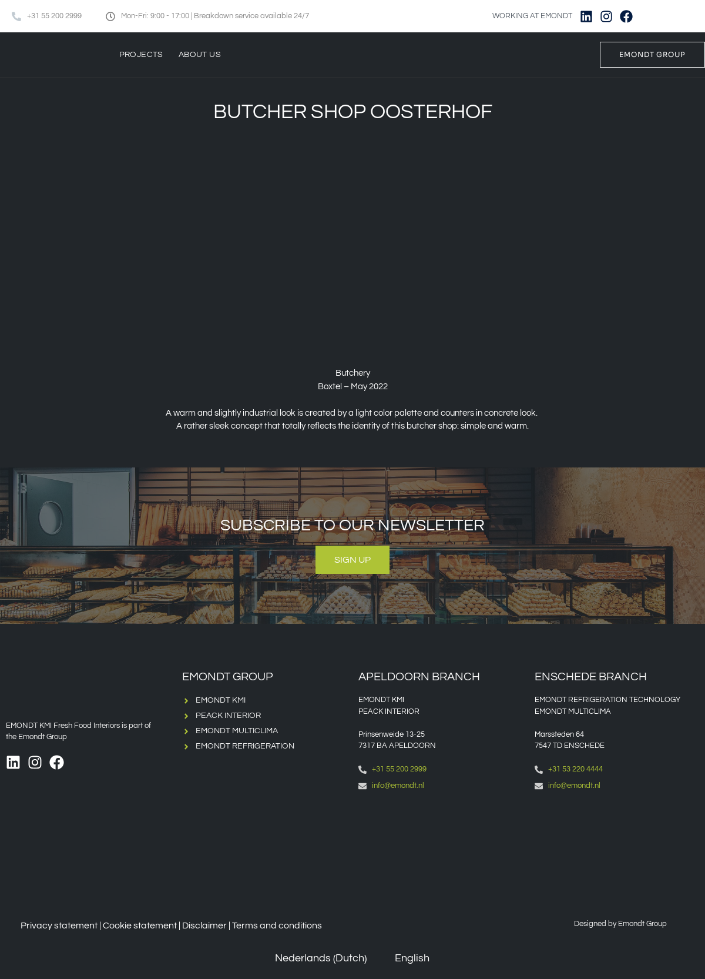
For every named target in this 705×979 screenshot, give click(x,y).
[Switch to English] (680, 16)
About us (200, 55)
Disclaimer (204, 925)
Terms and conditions (277, 925)
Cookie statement (140, 925)
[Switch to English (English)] (403, 958)
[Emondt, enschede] (617, 849)
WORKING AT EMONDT (532, 16)
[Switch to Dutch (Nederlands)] (312, 958)
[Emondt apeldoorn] (440, 849)
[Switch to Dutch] (658, 16)
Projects (141, 55)
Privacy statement (59, 925)
